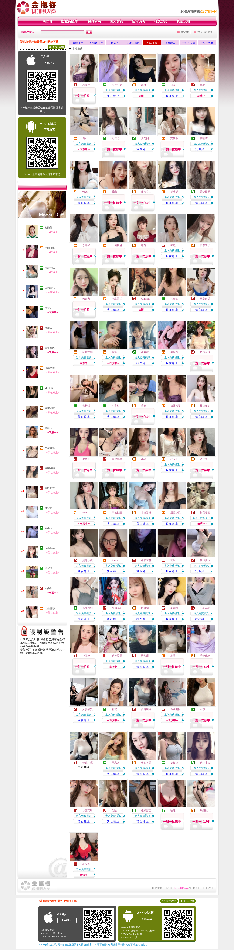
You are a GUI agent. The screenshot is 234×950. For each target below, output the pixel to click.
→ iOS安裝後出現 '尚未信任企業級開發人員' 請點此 (64, 944)
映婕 (173, 810)
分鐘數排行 (96, 42)
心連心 (115, 138)
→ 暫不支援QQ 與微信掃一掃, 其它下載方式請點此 (120, 944)
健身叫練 (146, 709)
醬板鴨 (174, 352)
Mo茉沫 (49, 387)
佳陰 (114, 810)
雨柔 (173, 84)
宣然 (202, 709)
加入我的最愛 (205, 32)
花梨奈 (86, 863)
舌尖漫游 (205, 191)
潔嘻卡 (48, 428)
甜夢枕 (145, 352)
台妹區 (115, 42)
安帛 (173, 560)
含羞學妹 (50, 267)
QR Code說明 (56, 46)
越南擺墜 (50, 247)
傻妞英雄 (146, 762)
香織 (114, 191)
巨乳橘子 (146, 608)
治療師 (174, 298)
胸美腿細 (87, 608)
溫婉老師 (50, 468)
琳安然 (48, 508)
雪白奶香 (50, 488)
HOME (185, 32)
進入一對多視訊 (201, 517)
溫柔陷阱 (50, 408)
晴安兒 (48, 307)
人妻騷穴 (87, 709)
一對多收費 (188, 42)
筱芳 (143, 245)
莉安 (114, 709)
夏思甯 (115, 762)
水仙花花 (117, 608)
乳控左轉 (87, 352)
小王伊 (86, 655)
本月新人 (170, 42)
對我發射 (205, 512)
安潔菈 (48, 227)
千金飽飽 (205, 655)
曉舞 (114, 352)
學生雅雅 (50, 347)
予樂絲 (86, 245)
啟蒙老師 (175, 709)
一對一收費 (207, 42)
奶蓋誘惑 (50, 608)
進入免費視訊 (113, 90)
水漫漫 (86, 84)
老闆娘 (174, 608)
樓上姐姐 (205, 405)
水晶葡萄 (50, 548)
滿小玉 (48, 528)
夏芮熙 (145, 138)
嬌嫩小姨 (87, 560)
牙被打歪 (117, 512)
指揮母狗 (205, 352)
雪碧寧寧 (117, 459)
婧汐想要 (175, 405)
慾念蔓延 (50, 448)
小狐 (143, 459)
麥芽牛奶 (117, 84)
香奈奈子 (205, 245)
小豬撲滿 (117, 245)
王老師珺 (205, 298)
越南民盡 (50, 367)
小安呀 (174, 459)
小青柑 (115, 405)
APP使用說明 (169, 901)
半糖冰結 (146, 512)
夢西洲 (86, 459)
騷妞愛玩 (205, 560)
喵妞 (143, 405)
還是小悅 (175, 512)
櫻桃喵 (204, 138)
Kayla (115, 560)
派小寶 (204, 459)
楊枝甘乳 (146, 560)
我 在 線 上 (113, 95)
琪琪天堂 (117, 298)
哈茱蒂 (86, 298)
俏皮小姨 (205, 762)
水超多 (48, 327)
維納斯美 (146, 810)
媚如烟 (174, 762)
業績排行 (78, 42)
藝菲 (202, 84)
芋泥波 (48, 568)
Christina (145, 298)
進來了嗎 (87, 762)
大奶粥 (48, 588)
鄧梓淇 (86, 405)
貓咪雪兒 (50, 287)
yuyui (85, 191)
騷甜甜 (145, 655)
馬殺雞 (204, 810)
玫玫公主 (146, 191)
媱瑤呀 (174, 191)
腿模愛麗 (117, 655)
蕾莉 (85, 138)
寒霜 (173, 655)
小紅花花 (205, 608)
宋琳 (143, 84)
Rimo (85, 512)
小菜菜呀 (87, 810)
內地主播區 (133, 42)
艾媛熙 (174, 138)
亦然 (173, 245)
